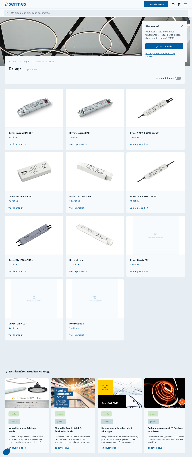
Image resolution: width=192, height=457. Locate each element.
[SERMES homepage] (15, 4)
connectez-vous (156, 4)
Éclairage (24, 61)
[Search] (7, 13)
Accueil (12, 61)
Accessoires (38, 61)
